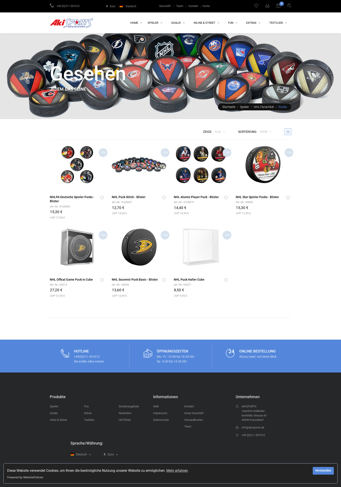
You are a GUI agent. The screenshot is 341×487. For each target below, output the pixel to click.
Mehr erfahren (177, 470)
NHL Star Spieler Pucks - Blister (257, 197)
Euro (110, 6)
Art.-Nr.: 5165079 (184, 202)
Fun (232, 22)
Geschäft (165, 6)
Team (179, 6)
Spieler (155, 22)
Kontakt (193, 6)
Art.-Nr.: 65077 (182, 284)
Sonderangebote (129, 406)
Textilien (278, 22)
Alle (218, 131)
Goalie (178, 22)
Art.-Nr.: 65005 (244, 202)
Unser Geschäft (194, 413)
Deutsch (128, 6)
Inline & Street (206, 22)
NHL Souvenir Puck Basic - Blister (135, 279)
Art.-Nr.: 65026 (120, 284)
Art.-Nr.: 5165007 (122, 202)
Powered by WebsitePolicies (25, 477)
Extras (253, 22)
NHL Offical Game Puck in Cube (71, 279)
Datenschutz (161, 419)
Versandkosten (193, 419)
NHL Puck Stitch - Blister (128, 197)
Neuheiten (125, 413)
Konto (206, 6)
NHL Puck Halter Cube (189, 279)
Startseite (228, 107)
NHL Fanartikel (264, 107)
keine (264, 131)
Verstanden (323, 470)
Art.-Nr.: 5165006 (60, 206)
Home (136, 22)
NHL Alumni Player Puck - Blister (196, 197)
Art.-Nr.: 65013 (58, 284)
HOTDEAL (125, 419)
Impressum (160, 413)
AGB (156, 406)
